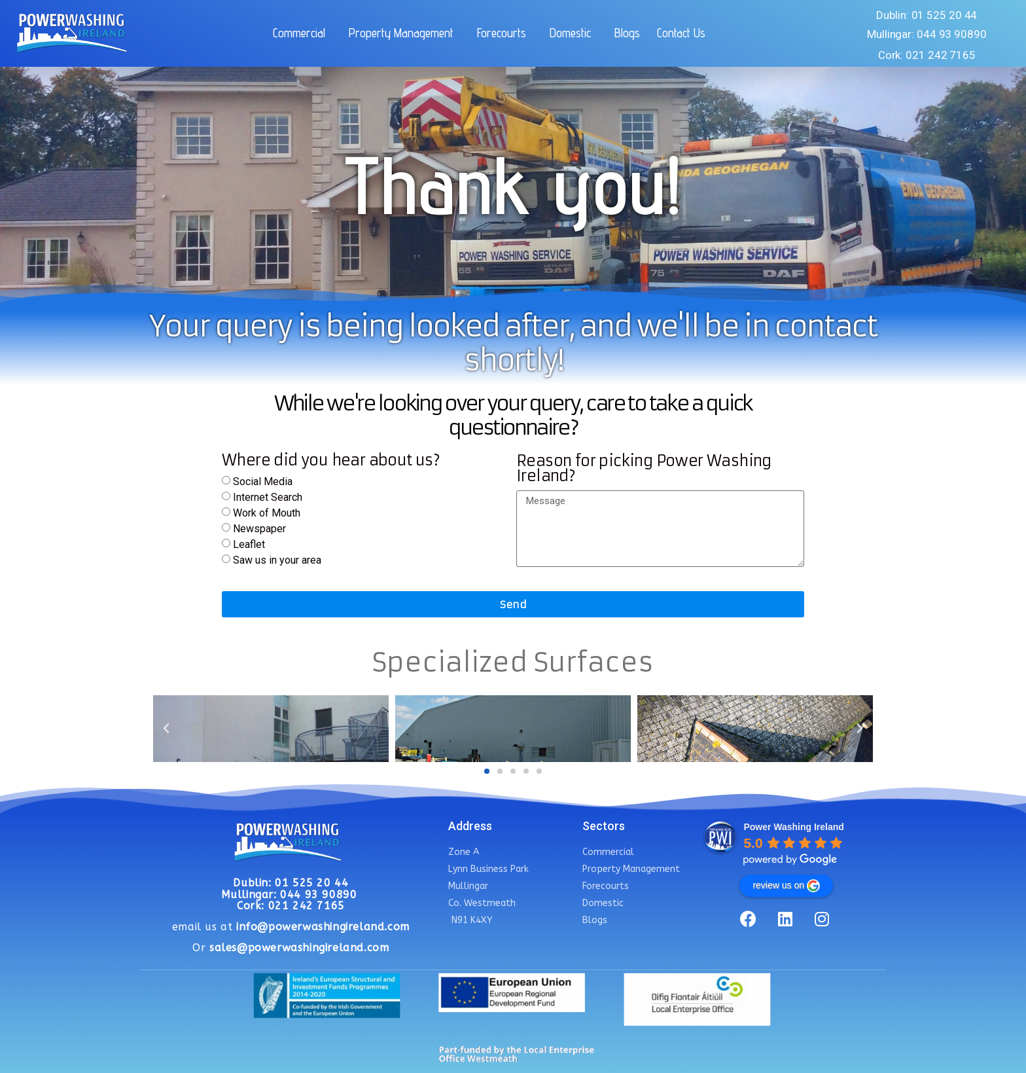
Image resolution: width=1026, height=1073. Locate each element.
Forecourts (505, 33)
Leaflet (249, 544)
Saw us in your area (277, 560)
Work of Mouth (266, 513)
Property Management (404, 33)
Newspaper (259, 528)
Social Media (262, 481)
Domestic (573, 33)
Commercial (302, 33)
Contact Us (681, 33)
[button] (486, 771)
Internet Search (267, 497)
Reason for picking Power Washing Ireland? (643, 469)
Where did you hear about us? (331, 461)
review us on (786, 885)
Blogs (627, 33)
